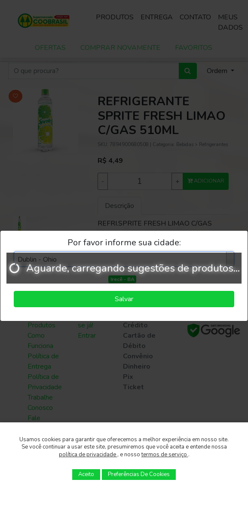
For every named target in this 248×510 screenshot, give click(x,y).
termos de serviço (164, 454)
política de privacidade (88, 454)
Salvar (124, 299)
